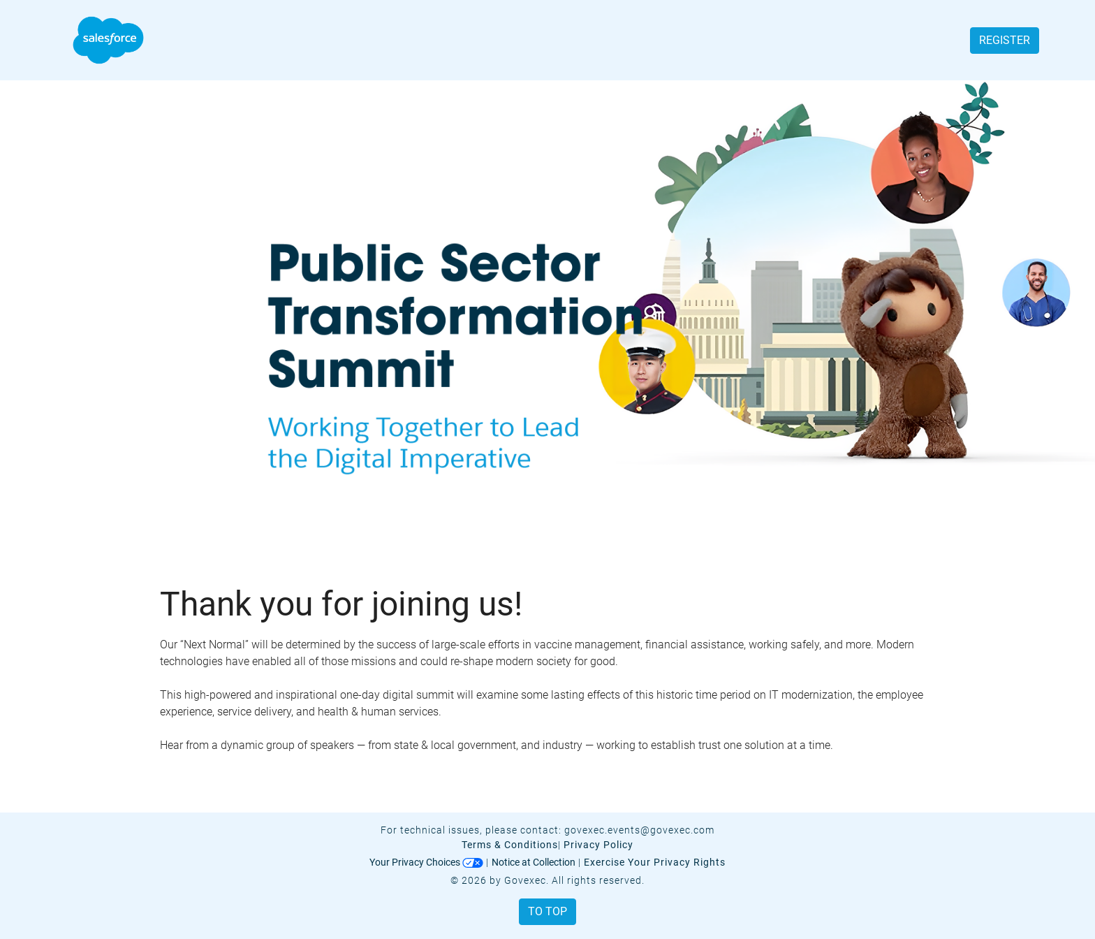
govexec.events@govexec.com (639, 830)
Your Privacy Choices (426, 862)
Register (1004, 40)
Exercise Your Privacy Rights (655, 862)
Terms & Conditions (510, 844)
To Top (547, 911)
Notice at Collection (533, 862)
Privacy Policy (598, 844)
